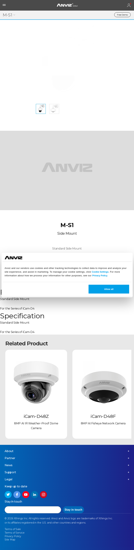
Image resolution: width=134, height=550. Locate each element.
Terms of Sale (13, 529)
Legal (8, 479)
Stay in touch (73, 509)
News (9, 465)
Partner (10, 458)
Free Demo (122, 14)
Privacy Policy (99, 275)
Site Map (10, 539)
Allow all (109, 289)
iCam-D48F (103, 416)
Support (10, 472)
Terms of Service (15, 532)
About (9, 451)
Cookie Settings (100, 271)
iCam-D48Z (36, 416)
